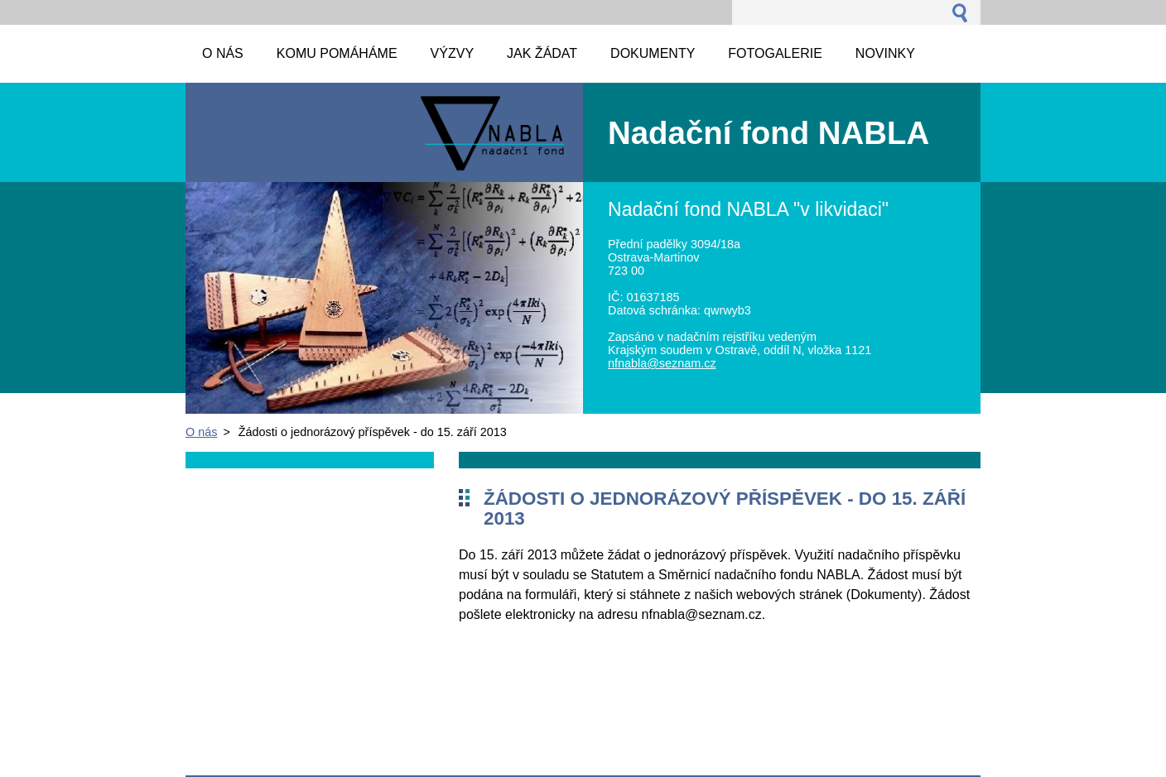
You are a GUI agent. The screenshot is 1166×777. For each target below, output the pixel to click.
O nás (201, 432)
